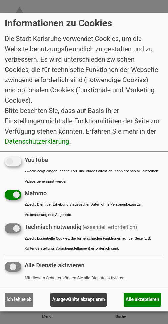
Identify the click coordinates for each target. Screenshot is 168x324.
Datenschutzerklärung (37, 141)
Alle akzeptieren (142, 299)
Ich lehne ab (19, 299)
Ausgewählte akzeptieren (78, 299)
